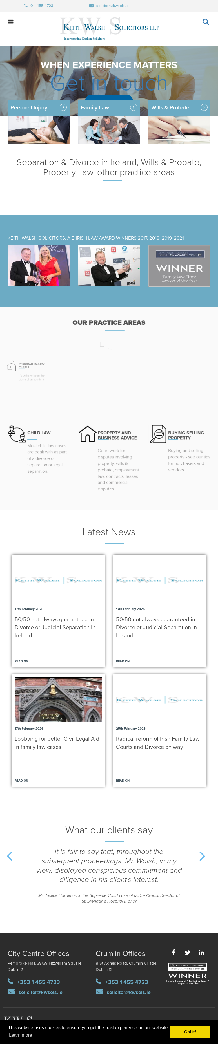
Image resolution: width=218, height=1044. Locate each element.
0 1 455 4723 (41, 5)
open (9, 22)
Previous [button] (16, 860)
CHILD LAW (39, 429)
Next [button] (209, 860)
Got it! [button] (190, 1032)
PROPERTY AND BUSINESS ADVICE (116, 432)
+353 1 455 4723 (38, 982)
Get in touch (109, 83)
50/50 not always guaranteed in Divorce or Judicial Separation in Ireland (55, 627)
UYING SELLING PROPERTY (185, 431)
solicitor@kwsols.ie (112, 5)
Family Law (95, 107)
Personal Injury (28, 107)
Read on (21, 661)
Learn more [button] (20, 1035)
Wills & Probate (187, 113)
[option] (109, 880)
